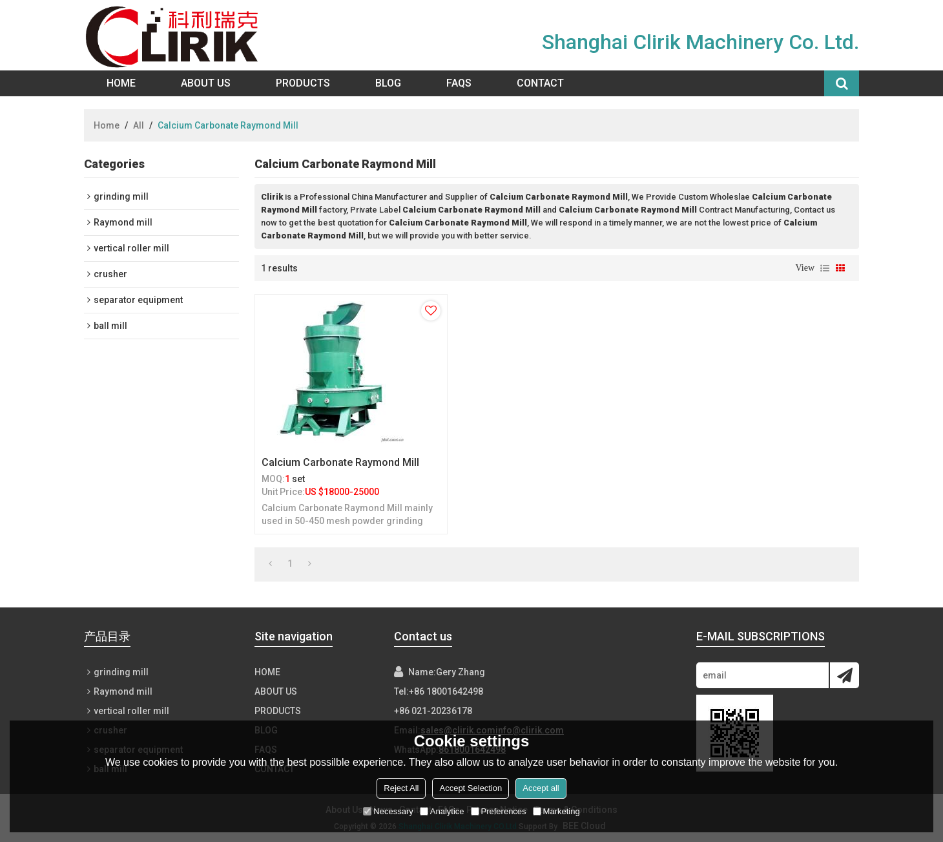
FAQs (459, 83)
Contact (540, 83)
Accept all (541, 788)
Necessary (388, 811)
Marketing (556, 811)
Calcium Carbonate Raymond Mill (340, 462)
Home (121, 83)
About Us (206, 83)
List (825, 268)
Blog (388, 83)
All (138, 125)
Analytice (442, 811)
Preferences (498, 811)
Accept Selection (470, 788)
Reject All (401, 788)
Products (303, 83)
